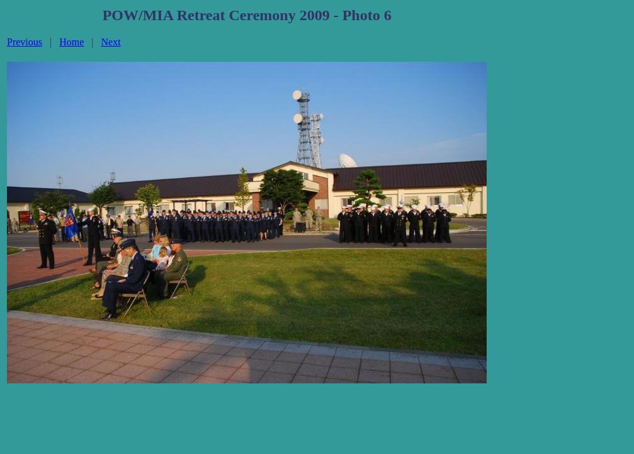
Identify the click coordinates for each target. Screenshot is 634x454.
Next (111, 42)
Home (71, 42)
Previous (24, 42)
